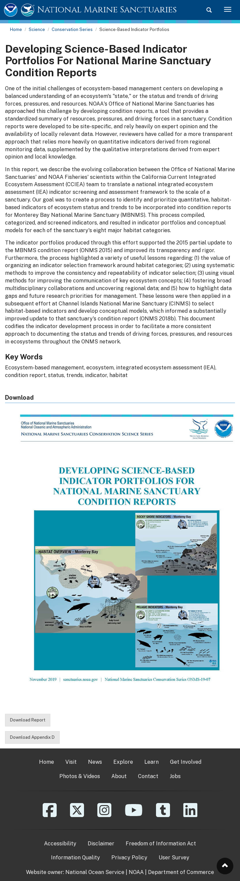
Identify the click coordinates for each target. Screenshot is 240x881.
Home (16, 29)
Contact (148, 776)
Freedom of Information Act (161, 843)
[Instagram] (104, 815)
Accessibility (60, 843)
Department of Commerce (181, 872)
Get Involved (185, 762)
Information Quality (75, 857)
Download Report (27, 719)
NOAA (136, 872)
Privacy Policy (129, 857)
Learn (151, 762)
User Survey (174, 857)
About (119, 776)
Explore (123, 762)
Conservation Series (72, 29)
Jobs (175, 776)
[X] (77, 815)
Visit (71, 762)
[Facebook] (49, 815)
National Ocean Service (94, 872)
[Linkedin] (190, 815)
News (95, 762)
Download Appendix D (32, 737)
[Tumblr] (163, 815)
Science (37, 29)
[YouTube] (133, 815)
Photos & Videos (79, 776)
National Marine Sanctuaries (107, 10)
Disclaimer (101, 843)
